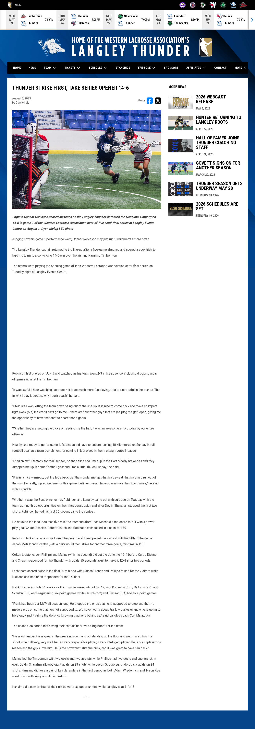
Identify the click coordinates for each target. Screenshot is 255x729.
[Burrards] (192, 5)
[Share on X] (158, 100)
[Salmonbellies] (213, 5)
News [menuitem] (32, 68)
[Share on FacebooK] (150, 100)
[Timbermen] (243, 5)
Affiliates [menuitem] (196, 68)
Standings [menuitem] (122, 68)
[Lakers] (203, 5)
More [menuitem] (241, 68)
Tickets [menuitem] (73, 68)
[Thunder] (233, 5)
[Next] (252, 20)
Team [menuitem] (50, 68)
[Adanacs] (182, 5)
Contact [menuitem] (220, 68)
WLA (14, 5)
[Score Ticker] (127, 20)
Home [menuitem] (17, 68)
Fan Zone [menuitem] (147, 68)
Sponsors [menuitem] (171, 68)
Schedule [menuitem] (98, 68)
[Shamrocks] (223, 5)
